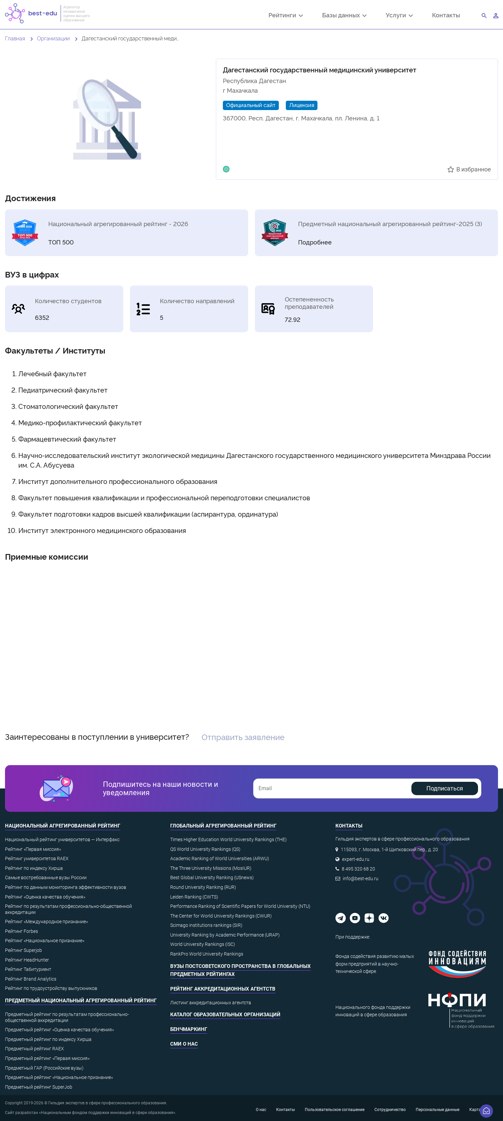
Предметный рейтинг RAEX (34, 1048)
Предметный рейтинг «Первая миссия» (47, 1058)
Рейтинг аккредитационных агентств (222, 989)
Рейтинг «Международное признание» (46, 921)
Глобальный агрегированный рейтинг (223, 826)
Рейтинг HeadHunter (27, 960)
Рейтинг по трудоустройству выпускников (51, 988)
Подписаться (444, 788)
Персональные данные (437, 1109)
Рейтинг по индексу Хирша (34, 868)
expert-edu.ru (355, 859)
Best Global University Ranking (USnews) (212, 877)
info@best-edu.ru (360, 878)
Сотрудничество (390, 1109)
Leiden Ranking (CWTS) (194, 897)
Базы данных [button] (344, 16)
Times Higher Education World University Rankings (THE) (228, 839)
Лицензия (301, 104)
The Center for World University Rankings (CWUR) (221, 916)
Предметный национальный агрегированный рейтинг (81, 1001)
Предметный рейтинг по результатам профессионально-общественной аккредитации (67, 1017)
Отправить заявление (243, 736)
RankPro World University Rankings (206, 954)
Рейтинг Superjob (23, 950)
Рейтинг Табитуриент (28, 969)
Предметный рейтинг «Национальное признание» (59, 1077)
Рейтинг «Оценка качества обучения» (45, 897)
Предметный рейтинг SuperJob (38, 1087)
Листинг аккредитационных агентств (210, 1002)
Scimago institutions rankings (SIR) (206, 925)
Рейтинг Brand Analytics (30, 979)
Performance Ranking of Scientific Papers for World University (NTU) (240, 906)
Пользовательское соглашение (334, 1109)
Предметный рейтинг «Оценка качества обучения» (59, 1029)
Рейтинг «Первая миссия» (33, 849)
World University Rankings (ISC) (202, 944)
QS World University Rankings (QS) (205, 849)
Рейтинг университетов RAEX (37, 858)
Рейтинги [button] (285, 16)
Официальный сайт (250, 104)
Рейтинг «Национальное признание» (44, 940)
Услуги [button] (399, 16)
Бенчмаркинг (188, 1029)
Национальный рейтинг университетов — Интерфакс (62, 839)
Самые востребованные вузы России (46, 877)
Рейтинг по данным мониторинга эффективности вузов (65, 887)
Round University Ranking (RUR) (203, 887)
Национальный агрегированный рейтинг (62, 826)
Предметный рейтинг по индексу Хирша (48, 1039)
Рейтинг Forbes (21, 931)
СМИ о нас (184, 1044)
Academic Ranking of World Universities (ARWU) (219, 858)
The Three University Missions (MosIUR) (211, 868)
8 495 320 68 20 (358, 869)
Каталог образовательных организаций (225, 1015)
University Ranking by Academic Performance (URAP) (225, 935)
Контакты (446, 15)
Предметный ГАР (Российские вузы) (44, 1068)
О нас (261, 1109)
